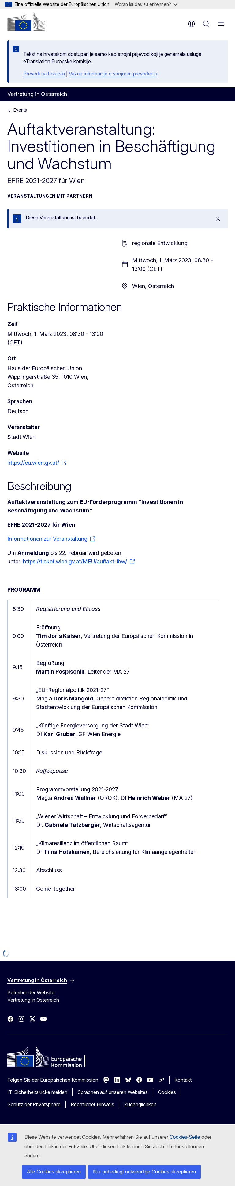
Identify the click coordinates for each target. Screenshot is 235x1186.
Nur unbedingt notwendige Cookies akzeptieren (144, 1171)
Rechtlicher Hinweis (92, 1104)
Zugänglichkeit (140, 1104)
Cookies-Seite (185, 1137)
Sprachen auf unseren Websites (112, 1092)
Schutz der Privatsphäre (34, 1104)
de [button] (191, 24)
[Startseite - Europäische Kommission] (26, 21)
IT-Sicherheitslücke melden (37, 1092)
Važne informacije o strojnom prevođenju (113, 73)
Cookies (167, 1092)
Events (20, 110)
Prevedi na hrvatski (44, 73)
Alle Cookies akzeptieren (54, 1171)
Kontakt (183, 1080)
